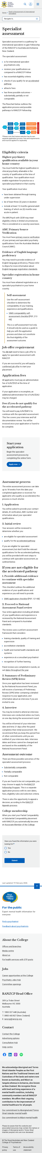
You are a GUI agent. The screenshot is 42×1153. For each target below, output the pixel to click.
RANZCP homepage (7, 4)
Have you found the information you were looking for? (20, 842)
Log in (30, 4)
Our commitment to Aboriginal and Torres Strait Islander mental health (20, 1112)
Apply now (14, 464)
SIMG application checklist (16, 599)
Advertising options (10, 1038)
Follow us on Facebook (4, 1054)
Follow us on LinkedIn (10, 1054)
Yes (9, 848)
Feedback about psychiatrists (15, 926)
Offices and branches (11, 946)
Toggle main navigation (38, 4)
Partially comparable (13, 771)
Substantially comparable (15, 767)
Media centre (8, 951)
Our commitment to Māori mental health (20, 1117)
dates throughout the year (17, 670)
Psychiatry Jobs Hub (11, 980)
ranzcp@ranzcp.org (13, 1019)
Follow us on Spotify (21, 1054)
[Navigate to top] (37, 886)
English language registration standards (19, 269)
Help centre (7, 1047)
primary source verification (28, 237)
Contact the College (11, 1034)
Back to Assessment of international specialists (20, 12)
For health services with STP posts (17, 959)
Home (4, 13)
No (9, 852)
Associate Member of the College (20, 825)
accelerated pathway (26, 541)
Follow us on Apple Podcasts (15, 1054)
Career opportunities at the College (17, 975)
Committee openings (11, 984)
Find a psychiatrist (10, 921)
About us (6, 955)
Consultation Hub (10, 1042)
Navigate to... (21, 19)
